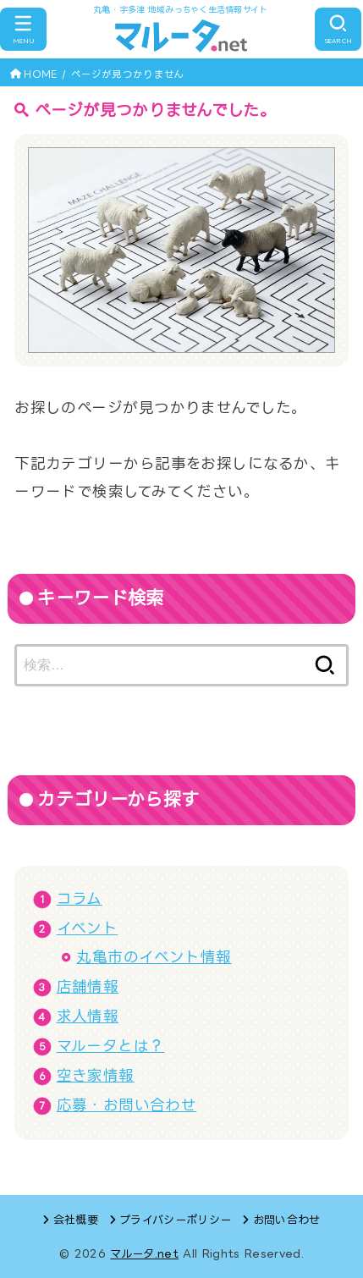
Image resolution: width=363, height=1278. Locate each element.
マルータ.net (144, 1253)
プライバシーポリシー (175, 1220)
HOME (40, 74)
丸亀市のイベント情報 (153, 957)
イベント (87, 928)
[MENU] (23, 30)
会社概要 (75, 1220)
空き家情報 (96, 1075)
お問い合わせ (287, 1220)
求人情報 (88, 1016)
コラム (79, 898)
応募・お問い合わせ (127, 1105)
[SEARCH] (338, 30)
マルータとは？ (111, 1046)
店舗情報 (88, 986)
